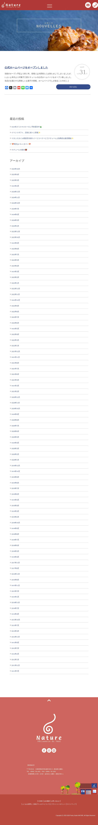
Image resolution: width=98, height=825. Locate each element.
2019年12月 (16, 465)
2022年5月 (15, 328)
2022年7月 (15, 317)
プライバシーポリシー (59, 804)
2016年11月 (16, 574)
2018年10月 (16, 522)
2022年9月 (15, 306)
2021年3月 (15, 386)
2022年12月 (16, 288)
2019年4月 (15, 505)
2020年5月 (15, 437)
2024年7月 (15, 209)
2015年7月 (15, 591)
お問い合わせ (55, 801)
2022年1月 (15, 346)
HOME (40, 801)
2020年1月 (15, 460)
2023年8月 (15, 249)
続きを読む (73, 87)
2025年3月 (15, 180)
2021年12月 (16, 351)
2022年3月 (15, 340)
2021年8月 (15, 363)
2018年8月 (15, 534)
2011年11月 (16, 665)
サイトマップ (71, 804)
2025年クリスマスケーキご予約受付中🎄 (27, 127)
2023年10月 (16, 237)
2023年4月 (15, 266)
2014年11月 (16, 602)
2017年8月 (15, 568)
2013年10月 (16, 620)
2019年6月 (15, 494)
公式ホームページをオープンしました (26, 67)
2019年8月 (15, 483)
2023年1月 (15, 283)
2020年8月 (15, 420)
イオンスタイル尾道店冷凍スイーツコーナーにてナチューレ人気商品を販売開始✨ (43, 138)
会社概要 (47, 801)
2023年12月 (16, 231)
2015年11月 (16, 585)
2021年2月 (15, 391)
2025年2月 (15, 186)
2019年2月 (15, 517)
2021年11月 (16, 357)
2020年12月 (16, 397)
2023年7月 (15, 254)
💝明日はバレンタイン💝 (21, 144)
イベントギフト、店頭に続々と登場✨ (26, 132)
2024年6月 (15, 214)
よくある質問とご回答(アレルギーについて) (36, 804)
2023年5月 (15, 260)
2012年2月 (15, 654)
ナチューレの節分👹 (19, 150)
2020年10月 (16, 408)
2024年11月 (16, 197)
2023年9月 (15, 243)
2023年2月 (15, 277)
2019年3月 (15, 511)
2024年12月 (16, 191)
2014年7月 (15, 608)
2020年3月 (15, 448)
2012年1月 (15, 659)
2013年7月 (15, 625)
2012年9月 (15, 642)
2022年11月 (16, 294)
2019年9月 (15, 477)
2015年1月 (15, 597)
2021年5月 (15, 380)
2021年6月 (15, 374)
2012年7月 (15, 648)
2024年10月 (16, 203)
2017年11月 (16, 562)
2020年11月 (16, 403)
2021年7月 (15, 368)
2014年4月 (15, 614)
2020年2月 (15, 454)
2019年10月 (16, 471)
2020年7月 (15, 426)
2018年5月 (15, 551)
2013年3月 (15, 631)
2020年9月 (15, 414)
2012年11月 (16, 637)
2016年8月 (15, 580)
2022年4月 (15, 334)
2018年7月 (15, 540)
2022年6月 (15, 323)
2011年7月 (15, 671)
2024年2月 (15, 226)
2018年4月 (15, 557)
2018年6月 (15, 545)
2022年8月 (15, 311)
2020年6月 (15, 431)
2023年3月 (15, 271)
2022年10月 (16, 300)
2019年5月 (15, 500)
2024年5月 (15, 220)
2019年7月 (15, 488)
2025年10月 (16, 169)
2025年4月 (15, 174)
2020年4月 (15, 443)
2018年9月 (15, 528)
